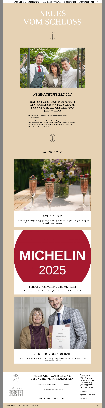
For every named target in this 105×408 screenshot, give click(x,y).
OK (97, 405)
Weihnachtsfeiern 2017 (52, 96)
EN (97, 1)
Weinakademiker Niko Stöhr (52, 358)
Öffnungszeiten (79, 2)
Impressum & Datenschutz (88, 399)
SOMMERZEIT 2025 (52, 220)
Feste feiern (68, 2)
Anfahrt (82, 398)
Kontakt (91, 1)
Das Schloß (26, 2)
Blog (7, 1)
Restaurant (36, 2)
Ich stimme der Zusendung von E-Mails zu (53, 394)
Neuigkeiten (84, 396)
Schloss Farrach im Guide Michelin (52, 291)
